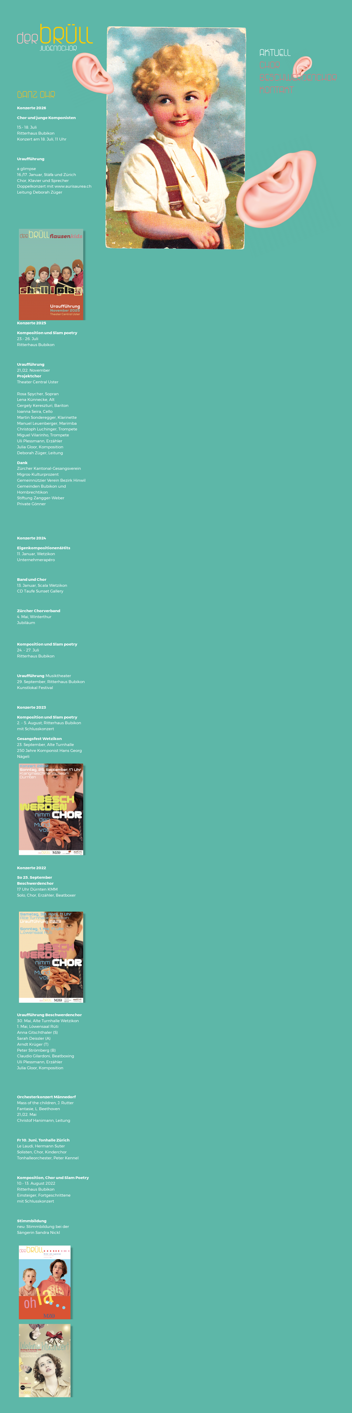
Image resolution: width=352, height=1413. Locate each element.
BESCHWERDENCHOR (298, 77)
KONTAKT (276, 89)
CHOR (269, 65)
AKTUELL (275, 52)
